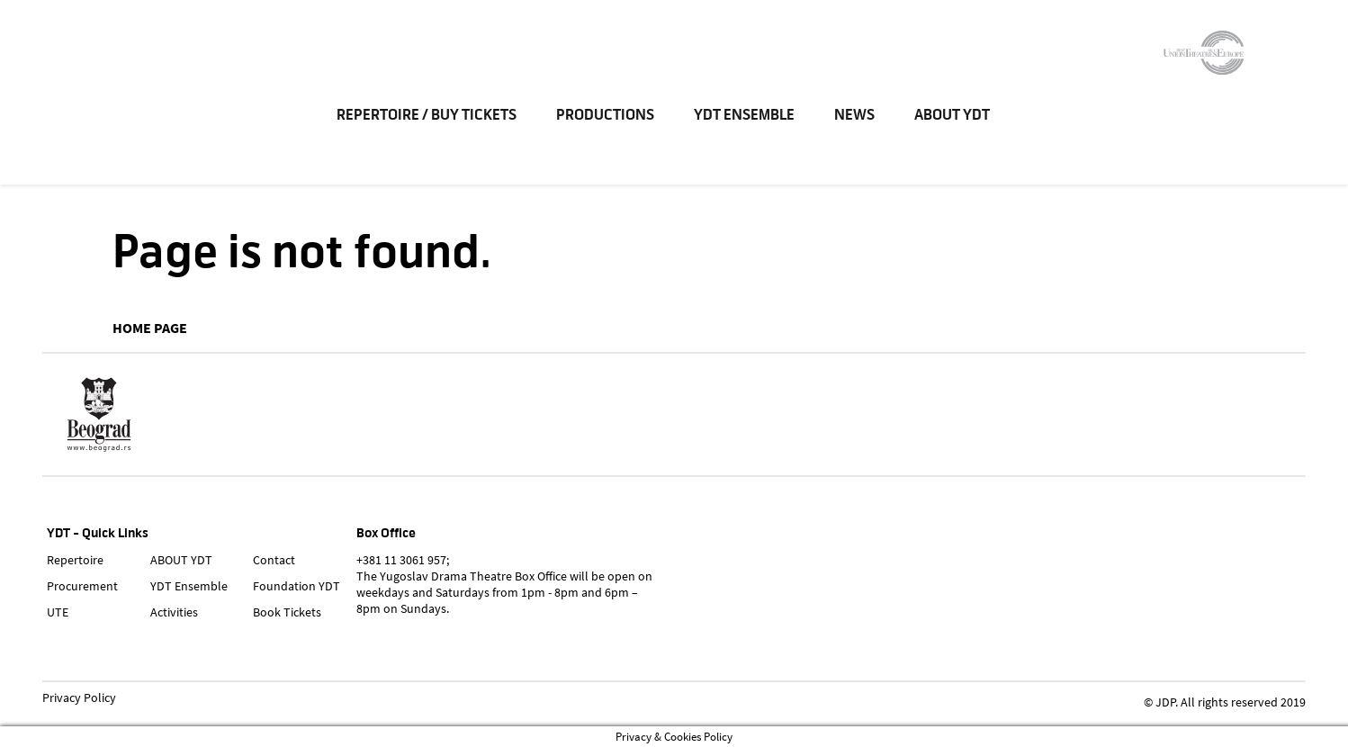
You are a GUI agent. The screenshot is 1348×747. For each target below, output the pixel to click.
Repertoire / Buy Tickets (429, 117)
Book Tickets (287, 612)
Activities (174, 612)
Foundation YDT (296, 586)
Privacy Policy (79, 698)
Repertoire (75, 560)
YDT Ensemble (746, 117)
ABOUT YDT (955, 117)
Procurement (82, 586)
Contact (274, 560)
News (857, 117)
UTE (57, 612)
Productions (608, 117)
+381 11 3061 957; (402, 560)
